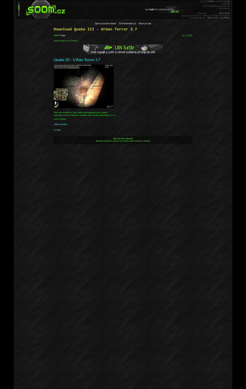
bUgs (62, 35)
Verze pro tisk (145, 23)
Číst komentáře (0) (127, 23)
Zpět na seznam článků (105, 23)
